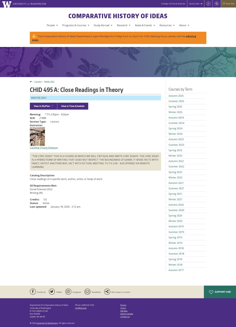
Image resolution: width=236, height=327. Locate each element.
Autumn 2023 (176, 139)
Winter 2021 (49, 81)
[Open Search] (217, 4)
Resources (165, 25)
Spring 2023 (175, 150)
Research (122, 25)
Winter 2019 (175, 242)
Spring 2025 (175, 106)
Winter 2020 (175, 221)
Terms (123, 308)
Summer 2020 (176, 210)
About (182, 25)
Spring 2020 (175, 215)
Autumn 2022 (176, 161)
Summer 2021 (176, 188)
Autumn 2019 (176, 226)
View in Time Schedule (72, 106)
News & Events (143, 25)
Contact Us (125, 316)
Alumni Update (126, 314)
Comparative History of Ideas (118, 16)
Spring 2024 (175, 128)
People (51, 25)
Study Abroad (101, 25)
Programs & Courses (74, 25)
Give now (228, 3)
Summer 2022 (176, 166)
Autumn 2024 (176, 117)
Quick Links (194, 3)
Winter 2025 (175, 112)
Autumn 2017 (176, 270)
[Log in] (208, 4)
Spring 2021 (175, 193)
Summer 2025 (176, 101)
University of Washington (47, 323)
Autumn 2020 (176, 204)
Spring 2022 (175, 172)
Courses (37, 81)
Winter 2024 (175, 133)
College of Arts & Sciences (173, 3)
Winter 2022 (175, 177)
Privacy (123, 305)
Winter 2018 (175, 264)
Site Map (124, 311)
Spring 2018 (175, 259)
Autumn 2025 (176, 95)
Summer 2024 (176, 123)
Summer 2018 (176, 253)
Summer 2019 (176, 232)
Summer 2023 (176, 144)
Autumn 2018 (176, 248)
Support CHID (220, 292)
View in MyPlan (43, 106)
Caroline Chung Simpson (44, 147)
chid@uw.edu (81, 308)
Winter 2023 (175, 155)
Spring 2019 (175, 237)
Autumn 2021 (176, 183)
